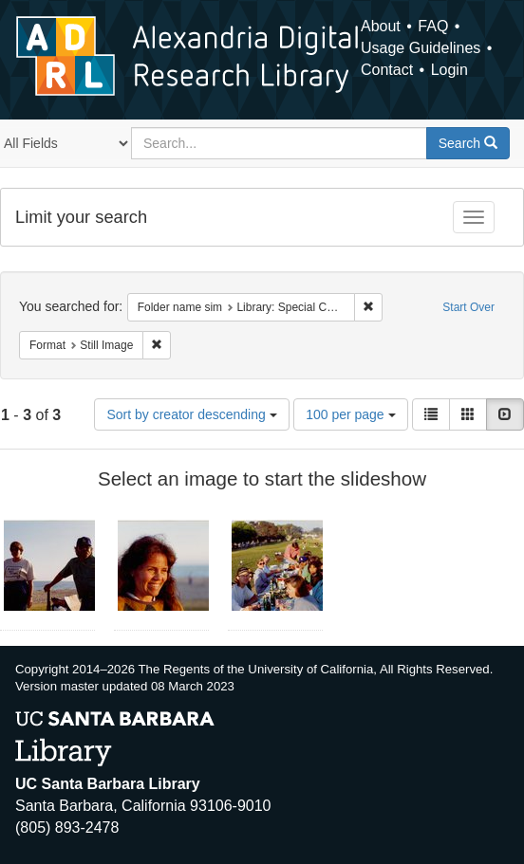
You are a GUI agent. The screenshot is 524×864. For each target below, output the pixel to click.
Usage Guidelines (420, 48)
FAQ (433, 26)
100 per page (350, 414)
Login (449, 70)
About (381, 26)
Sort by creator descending (191, 414)
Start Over (468, 307)
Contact (387, 70)
